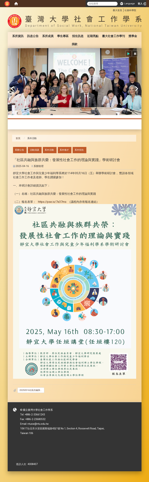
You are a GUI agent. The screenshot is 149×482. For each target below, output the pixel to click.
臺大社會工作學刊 (113, 36)
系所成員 (48, 36)
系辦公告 (19, 150)
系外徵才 (64, 150)
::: (111, 9)
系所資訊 (18, 36)
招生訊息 (78, 36)
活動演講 (34, 150)
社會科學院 (130, 10)
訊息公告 (33, 36)
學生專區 (63, 36)
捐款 (74, 44)
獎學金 (132, 36)
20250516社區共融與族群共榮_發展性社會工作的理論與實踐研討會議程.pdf (31, 390)
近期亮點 (93, 36)
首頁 (18, 138)
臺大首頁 (117, 10)
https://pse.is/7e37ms (52, 202)
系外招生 (79, 150)
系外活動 (49, 150)
